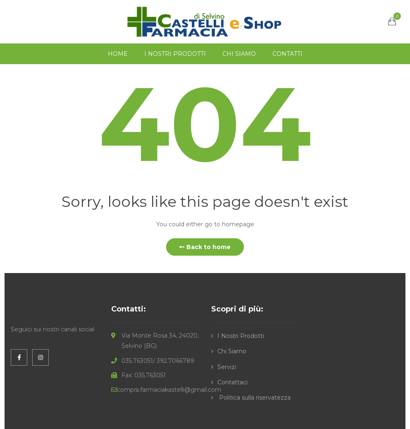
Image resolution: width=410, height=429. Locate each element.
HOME (118, 54)
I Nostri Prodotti (240, 336)
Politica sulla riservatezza (254, 397)
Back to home (205, 247)
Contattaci (232, 382)
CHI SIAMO (239, 54)
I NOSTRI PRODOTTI (175, 54)
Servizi (226, 367)
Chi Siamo (231, 351)
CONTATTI (287, 54)
